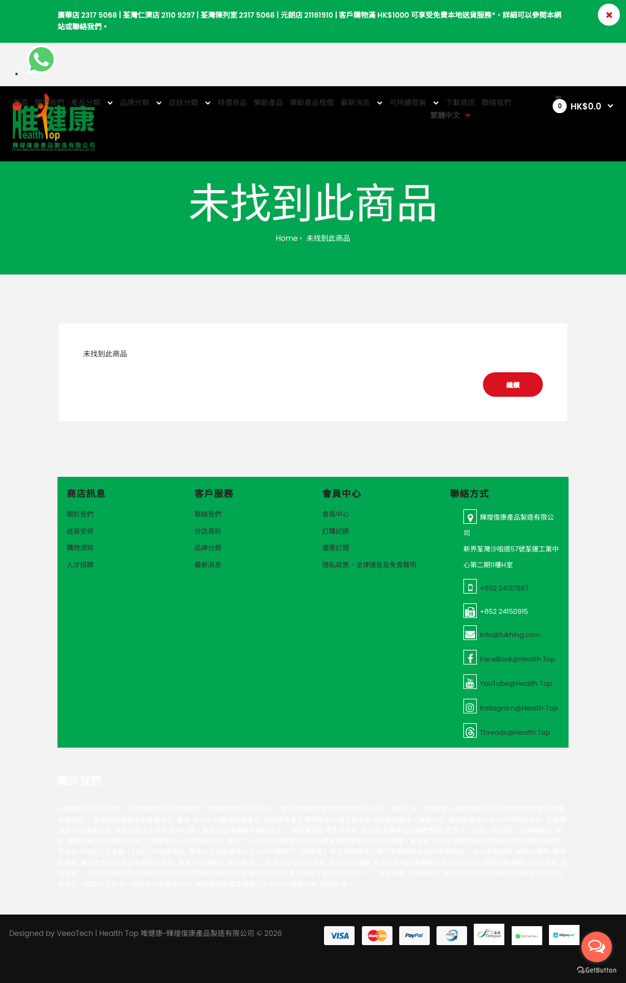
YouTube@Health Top (516, 683)
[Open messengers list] (596, 947)
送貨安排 (80, 531)
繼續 (513, 385)
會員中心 (335, 514)
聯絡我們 (207, 514)
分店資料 (207, 531)
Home (287, 238)
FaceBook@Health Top (517, 659)
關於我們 (80, 514)
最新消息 (207, 565)
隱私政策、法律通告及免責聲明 (369, 565)
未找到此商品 (327, 238)
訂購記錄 (335, 531)
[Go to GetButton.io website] (596, 970)
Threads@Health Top (515, 732)
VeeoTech (75, 933)
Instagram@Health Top (519, 708)
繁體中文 (445, 115)
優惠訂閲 (335, 548)
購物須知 (80, 548)
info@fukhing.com (510, 634)
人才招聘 (80, 565)
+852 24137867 (504, 588)
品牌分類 (207, 548)
